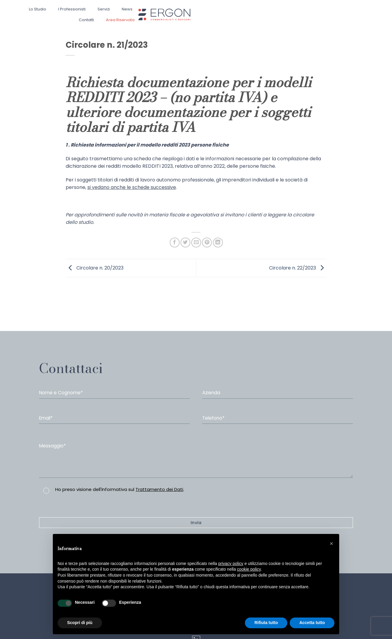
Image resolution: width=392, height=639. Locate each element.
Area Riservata (120, 19)
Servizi (104, 9)
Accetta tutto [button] (312, 622)
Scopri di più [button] (79, 622)
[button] (331, 543)
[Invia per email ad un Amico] (196, 242)
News (127, 9)
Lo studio (37, 9)
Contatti (86, 19)
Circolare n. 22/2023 (298, 267)
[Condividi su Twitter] (185, 242)
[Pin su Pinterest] (207, 242)
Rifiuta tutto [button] (266, 622)
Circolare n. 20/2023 (95, 267)
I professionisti (72, 9)
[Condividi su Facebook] (175, 242)
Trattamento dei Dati (159, 489)
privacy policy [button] (230, 563)
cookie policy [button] (249, 569)
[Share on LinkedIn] (218, 242)
